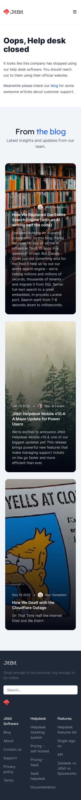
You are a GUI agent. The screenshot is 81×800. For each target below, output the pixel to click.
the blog (51, 131)
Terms (8, 780)
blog (54, 85)
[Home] (13, 12)
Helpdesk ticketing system (38, 732)
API (60, 754)
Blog (7, 732)
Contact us (12, 749)
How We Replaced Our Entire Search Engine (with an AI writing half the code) (39, 219)
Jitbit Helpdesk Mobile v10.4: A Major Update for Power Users (39, 418)
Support (10, 758)
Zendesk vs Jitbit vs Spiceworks (66, 768)
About (8, 741)
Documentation (43, 787)
